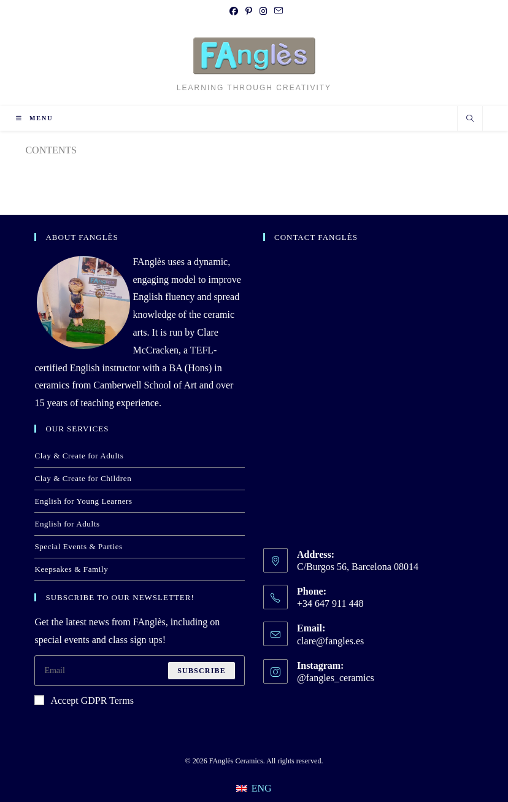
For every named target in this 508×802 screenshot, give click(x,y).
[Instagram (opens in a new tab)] (263, 11)
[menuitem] (253, 787)
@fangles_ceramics (335, 678)
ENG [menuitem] (262, 788)
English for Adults (66, 523)
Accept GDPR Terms (83, 700)
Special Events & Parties (78, 546)
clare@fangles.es (330, 641)
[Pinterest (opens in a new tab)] (249, 11)
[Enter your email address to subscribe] (139, 670)
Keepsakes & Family (71, 569)
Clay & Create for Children (82, 478)
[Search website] (470, 119)
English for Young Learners (83, 501)
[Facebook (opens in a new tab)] (234, 11)
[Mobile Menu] (34, 118)
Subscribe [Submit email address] (201, 670)
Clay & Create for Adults (78, 455)
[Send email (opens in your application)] (277, 11)
